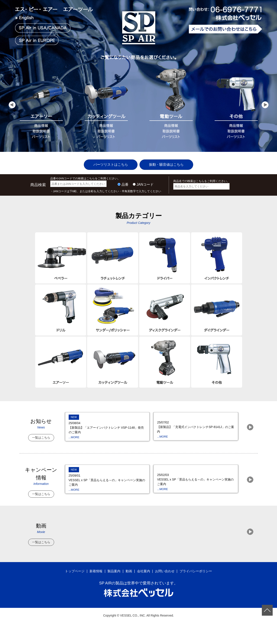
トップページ (71, 568)
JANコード (145, 181)
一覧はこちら (41, 434)
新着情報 (94, 568)
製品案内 (113, 568)
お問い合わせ (166, 568)
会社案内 (144, 568)
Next (265, 107)
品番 (124, 181)
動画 (128, 568)
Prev (12, 107)
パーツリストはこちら (106, 161)
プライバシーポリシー (198, 568)
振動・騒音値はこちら (170, 161)
